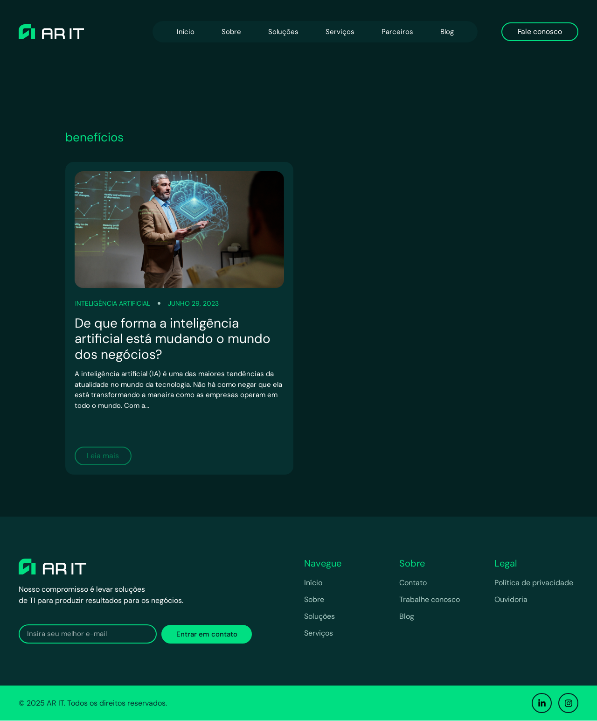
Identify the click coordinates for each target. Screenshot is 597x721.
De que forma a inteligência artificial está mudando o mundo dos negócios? (173, 339)
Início (185, 31)
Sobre (231, 31)
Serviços (340, 31)
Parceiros (397, 31)
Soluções (283, 31)
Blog (447, 31)
